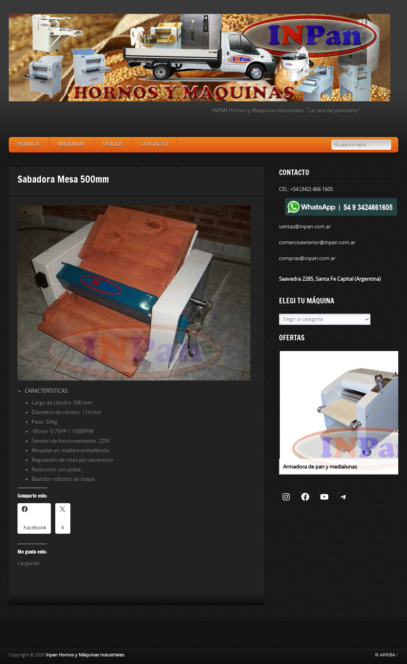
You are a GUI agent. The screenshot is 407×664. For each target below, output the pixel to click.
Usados (113, 144)
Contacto (154, 144)
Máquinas (71, 144)
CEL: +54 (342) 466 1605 (306, 189)
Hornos (28, 144)
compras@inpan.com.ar (307, 258)
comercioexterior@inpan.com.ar (317, 242)
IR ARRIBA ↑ (387, 655)
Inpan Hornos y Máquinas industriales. (85, 655)
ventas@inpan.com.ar (305, 227)
